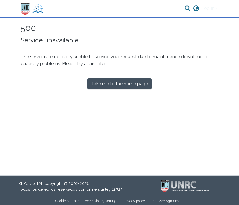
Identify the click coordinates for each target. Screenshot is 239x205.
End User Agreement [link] (167, 201)
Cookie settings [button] (67, 201)
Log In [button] (208, 8)
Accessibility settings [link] (101, 201)
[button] (32, 9)
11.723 (117, 189)
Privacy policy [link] (134, 201)
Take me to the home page (119, 83)
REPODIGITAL (31, 183)
